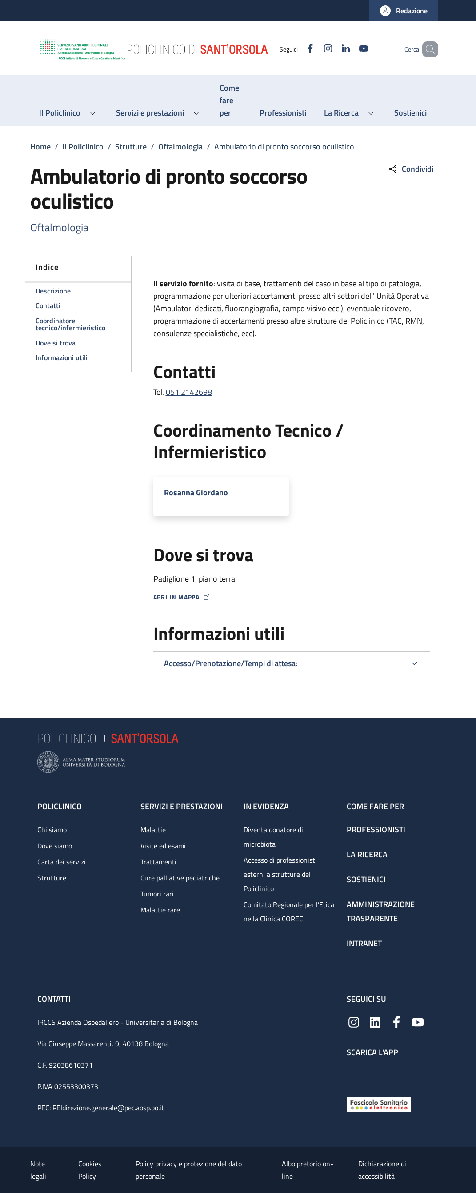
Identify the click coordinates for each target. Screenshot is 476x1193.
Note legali (38, 1169)
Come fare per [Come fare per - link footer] (375, 806)
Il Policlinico (83, 147)
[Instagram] (315, 49)
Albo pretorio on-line (307, 1169)
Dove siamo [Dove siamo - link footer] (54, 845)
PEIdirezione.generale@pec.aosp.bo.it (108, 1107)
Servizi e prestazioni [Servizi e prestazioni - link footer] (181, 806)
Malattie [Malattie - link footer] (153, 829)
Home (40, 147)
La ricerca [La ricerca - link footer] (367, 854)
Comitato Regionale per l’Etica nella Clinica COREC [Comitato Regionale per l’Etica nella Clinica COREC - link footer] (289, 911)
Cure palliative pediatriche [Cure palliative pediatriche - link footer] (180, 877)
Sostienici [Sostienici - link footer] (366, 879)
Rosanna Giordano (196, 492)
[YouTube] (351, 49)
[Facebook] (297, 49)
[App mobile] (354, 1074)
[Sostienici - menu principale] (410, 113)
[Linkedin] (333, 49)
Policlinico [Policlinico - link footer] (59, 806)
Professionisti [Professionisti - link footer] (376, 829)
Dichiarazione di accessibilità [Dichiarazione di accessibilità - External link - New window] (382, 1169)
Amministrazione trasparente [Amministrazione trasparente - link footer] (381, 911)
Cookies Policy (89, 1169)
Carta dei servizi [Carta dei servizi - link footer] (61, 861)
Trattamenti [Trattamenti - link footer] (158, 861)
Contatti (54, 999)
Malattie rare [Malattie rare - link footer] (160, 909)
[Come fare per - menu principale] (231, 100)
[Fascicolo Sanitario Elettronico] (379, 1103)
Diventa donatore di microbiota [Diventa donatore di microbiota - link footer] (273, 836)
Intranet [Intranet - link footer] (364, 943)
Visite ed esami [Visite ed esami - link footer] (163, 845)
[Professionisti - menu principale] (283, 113)
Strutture (131, 147)
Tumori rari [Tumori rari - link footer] (157, 893)
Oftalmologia (180, 147)
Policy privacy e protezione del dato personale (189, 1169)
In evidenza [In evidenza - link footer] (266, 806)
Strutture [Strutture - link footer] (51, 877)
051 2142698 (189, 392)
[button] (403, 10)
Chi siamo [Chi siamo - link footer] (52, 829)
